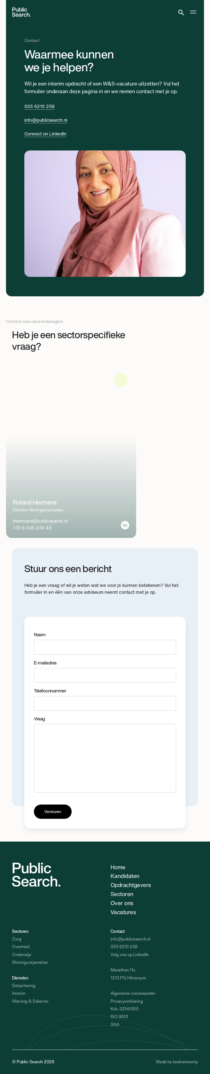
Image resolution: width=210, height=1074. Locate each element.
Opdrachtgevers (130, 885)
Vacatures (123, 912)
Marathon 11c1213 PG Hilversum (128, 974)
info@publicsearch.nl (45, 120)
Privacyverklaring (126, 1001)
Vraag (105, 753)
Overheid (20, 947)
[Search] (181, 11)
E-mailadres (105, 671)
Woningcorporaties (30, 962)
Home (118, 867)
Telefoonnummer (105, 699)
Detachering (23, 985)
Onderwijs (21, 954)
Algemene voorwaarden (132, 993)
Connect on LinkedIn (45, 133)
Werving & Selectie (30, 1001)
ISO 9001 (119, 1016)
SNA (114, 1024)
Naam (105, 643)
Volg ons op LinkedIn (129, 954)
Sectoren (121, 894)
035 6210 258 (39, 106)
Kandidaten (124, 876)
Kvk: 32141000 (124, 1009)
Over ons (121, 903)
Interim (18, 993)
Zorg (16, 939)
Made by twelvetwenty (177, 1062)
